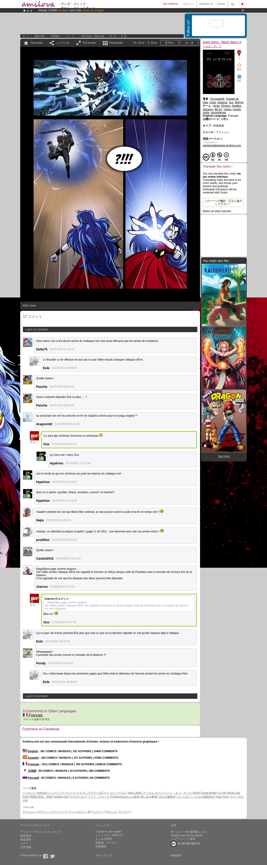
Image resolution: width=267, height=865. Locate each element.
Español (30, 757)
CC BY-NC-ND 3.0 (185, 844)
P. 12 (123, 36)
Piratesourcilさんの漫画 (125, 796)
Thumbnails (116, 42)
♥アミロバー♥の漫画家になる (188, 831)
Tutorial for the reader (108, 831)
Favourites (36, 42)
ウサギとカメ (78, 796)
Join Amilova (170, 3)
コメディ (98, 811)
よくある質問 (104, 838)
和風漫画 (55, 36)
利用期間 (101, 846)
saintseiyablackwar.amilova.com (222, 145)
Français (33, 715)
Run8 (196, 793)
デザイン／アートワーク (52, 811)
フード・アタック (98, 796)
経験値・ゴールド (106, 842)
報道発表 (25, 835)
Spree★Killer (209, 793)
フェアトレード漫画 (183, 838)
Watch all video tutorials (217, 211)
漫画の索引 (40, 36)
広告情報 (25, 847)
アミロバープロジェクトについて (40, 831)
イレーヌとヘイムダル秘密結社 (195, 796)
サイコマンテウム (115, 793)
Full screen (89, 42)
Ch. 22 (112, 36)
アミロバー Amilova (34, 793)
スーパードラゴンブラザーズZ (84, 793)
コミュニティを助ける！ (110, 835)
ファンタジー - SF (80, 811)
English (30, 751)
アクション (70, 36)
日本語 (29, 770)
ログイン (188, 4)
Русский (30, 777)
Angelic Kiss (61, 796)
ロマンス (111, 811)
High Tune (222, 796)
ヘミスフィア (56, 793)
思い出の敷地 (149, 796)
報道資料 (25, 839)
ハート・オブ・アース (178, 793)
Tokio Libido (134, 793)
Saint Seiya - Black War (93, 36)
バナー (24, 843)
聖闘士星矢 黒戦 (41, 796)
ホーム (25, 36)
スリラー (124, 811)
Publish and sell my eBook (186, 835)
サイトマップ (104, 855)
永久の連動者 (167, 796)
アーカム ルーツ (153, 793)
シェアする (62, 42)
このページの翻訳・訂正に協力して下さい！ (223, 202)
